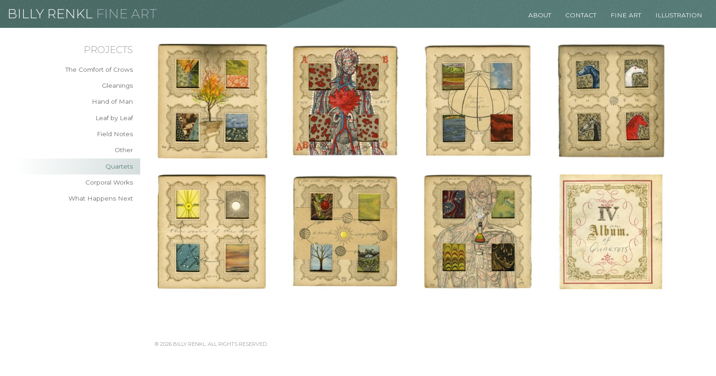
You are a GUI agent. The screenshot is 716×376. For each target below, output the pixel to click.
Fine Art (126, 13)
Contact (580, 15)
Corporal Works (109, 182)
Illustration (678, 15)
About (539, 15)
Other (124, 150)
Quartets (119, 166)
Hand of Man (112, 101)
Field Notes (115, 134)
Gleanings (117, 85)
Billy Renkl (50, 13)
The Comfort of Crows (99, 69)
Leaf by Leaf (114, 118)
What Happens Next (100, 198)
